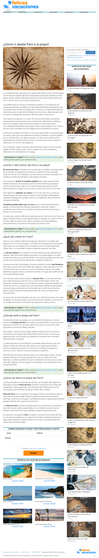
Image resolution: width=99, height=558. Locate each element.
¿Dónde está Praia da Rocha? (79, 279)
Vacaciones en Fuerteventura (44, 478)
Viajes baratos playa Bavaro (43, 524)
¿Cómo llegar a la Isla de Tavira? (80, 160)
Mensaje (8, 438)
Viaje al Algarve (8, 478)
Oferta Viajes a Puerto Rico (43, 501)
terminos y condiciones (84, 55)
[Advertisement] (49, 28)
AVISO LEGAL (25, 552)
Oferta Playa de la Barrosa (11, 524)
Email (9, 433)
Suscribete (90, 52)
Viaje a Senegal (8, 501)
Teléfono (40, 433)
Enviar (33, 453)
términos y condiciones (38, 449)
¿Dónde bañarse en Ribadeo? (79, 492)
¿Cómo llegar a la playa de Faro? (80, 445)
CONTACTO (36, 552)
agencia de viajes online (46, 157)
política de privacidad (74, 57)
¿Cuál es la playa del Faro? (78, 398)
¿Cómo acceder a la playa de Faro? (81, 88)
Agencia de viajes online (11, 552)
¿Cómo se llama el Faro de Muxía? (81, 301)
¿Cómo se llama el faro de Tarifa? (80, 182)
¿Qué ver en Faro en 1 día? (78, 539)
